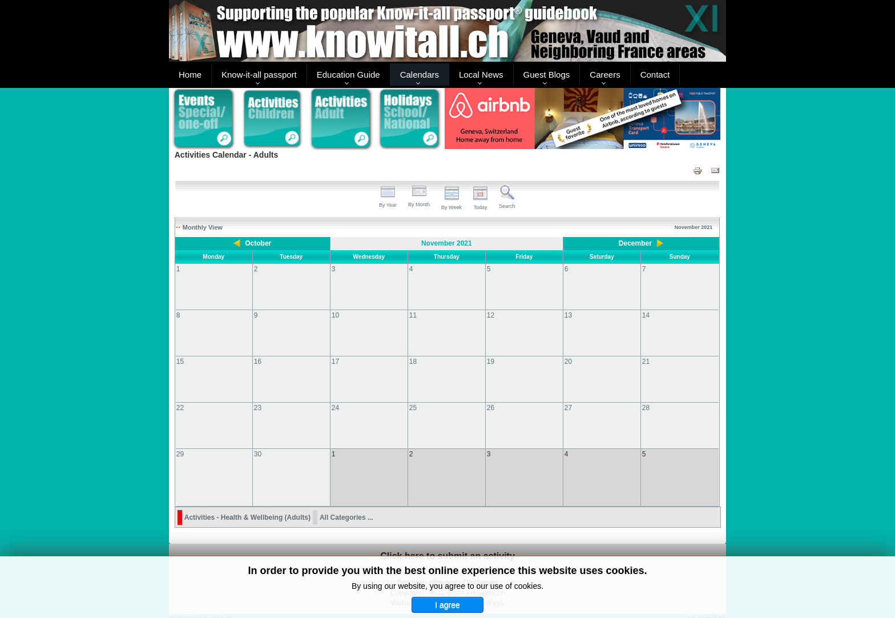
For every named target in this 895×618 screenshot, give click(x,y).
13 (568, 315)
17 (335, 362)
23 (257, 408)
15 (180, 362)
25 (413, 408)
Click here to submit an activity (447, 544)
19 (490, 362)
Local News (481, 74)
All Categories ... (346, 506)
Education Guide (348, 74)
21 (646, 362)
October (258, 243)
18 (413, 362)
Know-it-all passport (259, 74)
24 (335, 408)
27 (568, 408)
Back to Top (706, 607)
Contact (655, 74)
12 (490, 315)
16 (257, 362)
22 (180, 408)
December (635, 243)
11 (413, 315)
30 (257, 454)
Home (190, 74)
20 (568, 362)
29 (180, 454)
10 (335, 315)
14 (646, 315)
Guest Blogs (546, 74)
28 (646, 408)
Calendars (419, 74)
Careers (605, 74)
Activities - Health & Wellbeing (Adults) (247, 506)
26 (490, 408)
